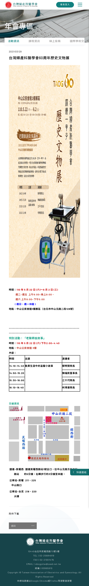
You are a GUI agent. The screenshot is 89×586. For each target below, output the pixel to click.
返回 (22, 526)
